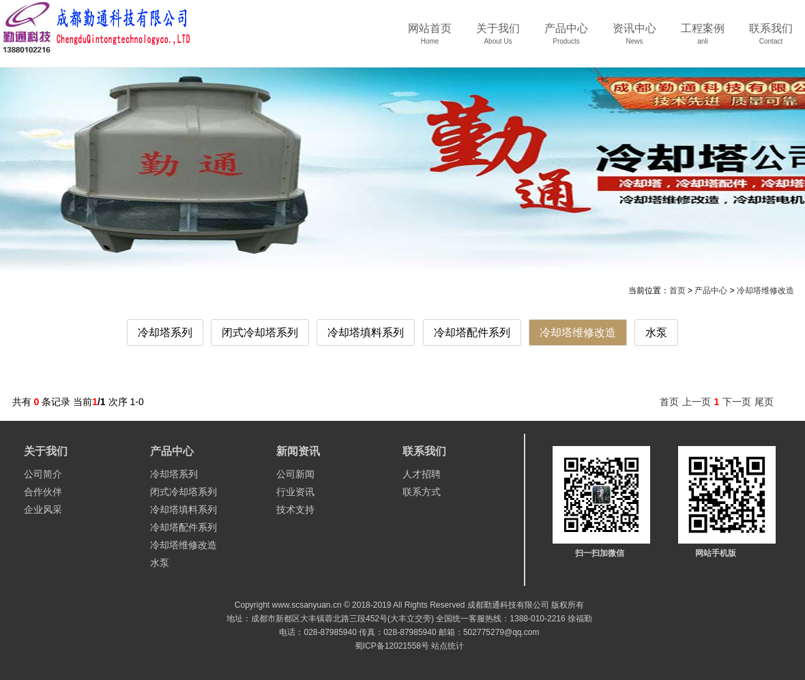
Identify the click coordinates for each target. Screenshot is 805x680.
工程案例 (703, 39)
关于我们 (498, 39)
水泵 (656, 332)
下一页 (736, 401)
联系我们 (771, 39)
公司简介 (43, 474)
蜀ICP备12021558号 (392, 646)
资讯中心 (634, 39)
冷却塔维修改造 (765, 290)
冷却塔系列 (165, 332)
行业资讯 (295, 491)
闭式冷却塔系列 (260, 332)
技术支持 (295, 509)
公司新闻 (295, 474)
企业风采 (43, 509)
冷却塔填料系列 (365, 332)
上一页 (696, 401)
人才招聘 (421, 474)
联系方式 (421, 491)
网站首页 (430, 39)
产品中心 (566, 39)
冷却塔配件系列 (472, 332)
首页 (677, 290)
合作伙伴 (43, 491)
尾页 (764, 401)
